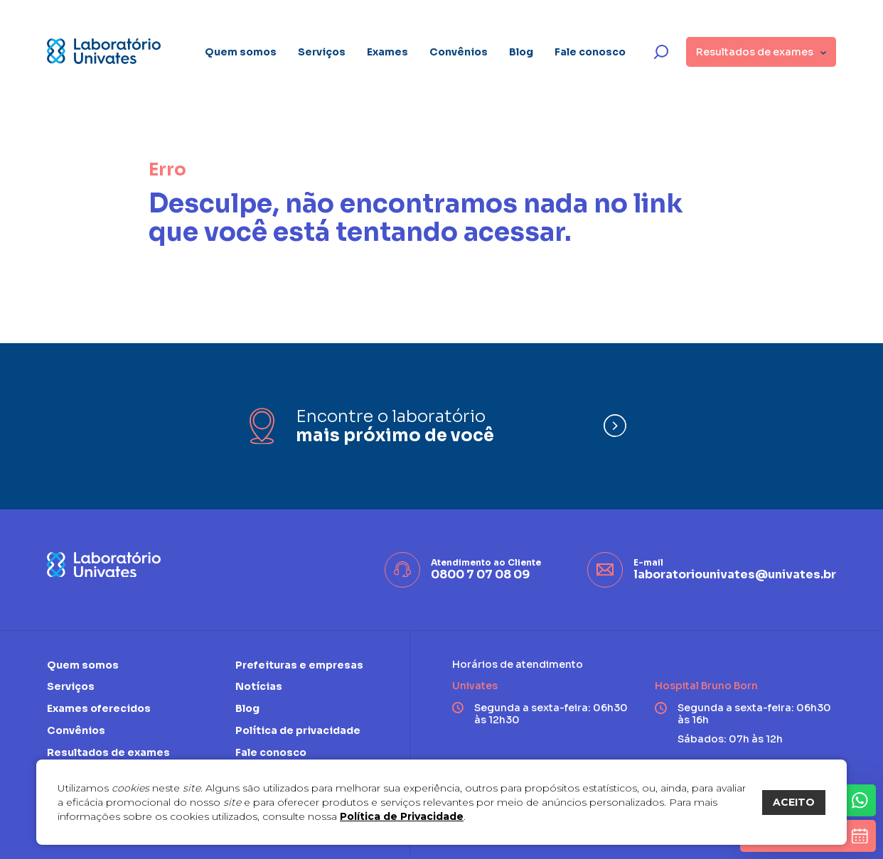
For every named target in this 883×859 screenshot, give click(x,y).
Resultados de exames (108, 752)
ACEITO (794, 802)
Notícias (258, 686)
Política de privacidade (297, 730)
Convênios (458, 51)
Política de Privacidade (402, 816)
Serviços (322, 51)
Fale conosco (590, 51)
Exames (387, 51)
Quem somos (241, 51)
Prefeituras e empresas (299, 665)
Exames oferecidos (99, 708)
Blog (521, 51)
